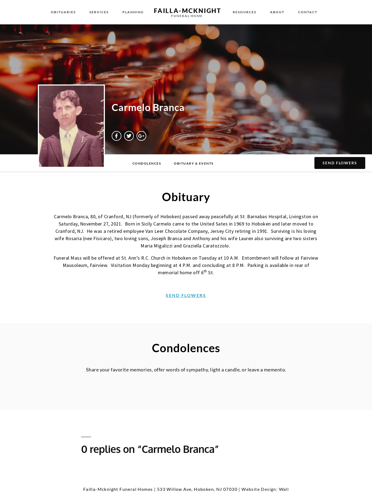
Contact (307, 12)
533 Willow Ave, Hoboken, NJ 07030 (197, 489)
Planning (133, 12)
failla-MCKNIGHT (187, 10)
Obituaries (63, 12)
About (277, 12)
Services (99, 12)
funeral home (187, 16)
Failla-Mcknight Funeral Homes (118, 489)
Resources (244, 12)
